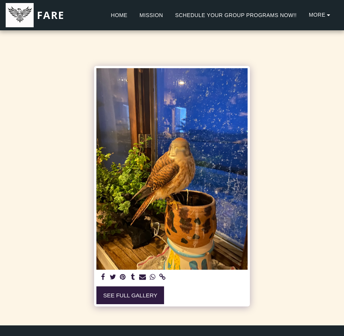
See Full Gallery (130, 295)
